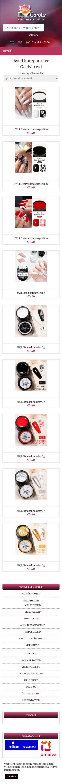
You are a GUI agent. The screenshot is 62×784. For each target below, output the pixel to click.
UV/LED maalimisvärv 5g (31, 347)
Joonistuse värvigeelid (32, 638)
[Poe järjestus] (31, 78)
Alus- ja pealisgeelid (32, 625)
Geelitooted (31, 600)
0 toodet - (41, 42)
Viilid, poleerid (31, 667)
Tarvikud (31, 687)
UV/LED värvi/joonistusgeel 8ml (31, 129)
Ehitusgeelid (33, 612)
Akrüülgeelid (32, 605)
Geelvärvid (32, 645)
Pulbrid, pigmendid (31, 673)
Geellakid (31, 653)
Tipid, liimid (31, 680)
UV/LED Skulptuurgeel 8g (31, 293)
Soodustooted (31, 700)
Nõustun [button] (11, 776)
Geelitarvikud (32, 618)
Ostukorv (32, 34)
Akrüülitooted (31, 593)
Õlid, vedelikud (31, 693)
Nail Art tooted (31, 660)
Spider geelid (33, 632)
